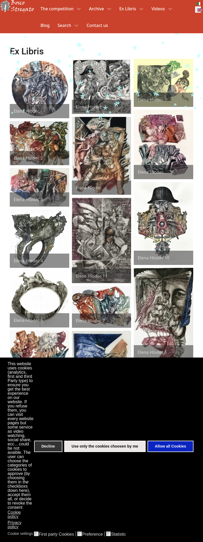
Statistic (118, 534)
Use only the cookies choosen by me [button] (105, 446)
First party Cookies (56, 534)
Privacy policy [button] (14, 524)
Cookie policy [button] (14, 514)
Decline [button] (48, 446)
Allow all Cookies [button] (170, 446)
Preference (92, 534)
